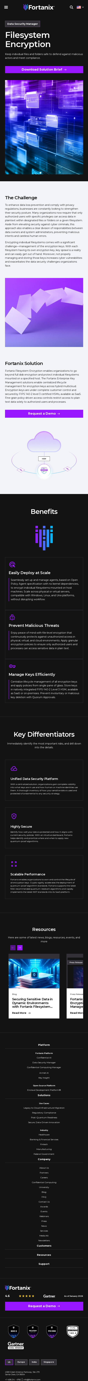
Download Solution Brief (42, 69)
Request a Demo (42, 413)
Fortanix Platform (44, 1053)
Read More (19, 1013)
